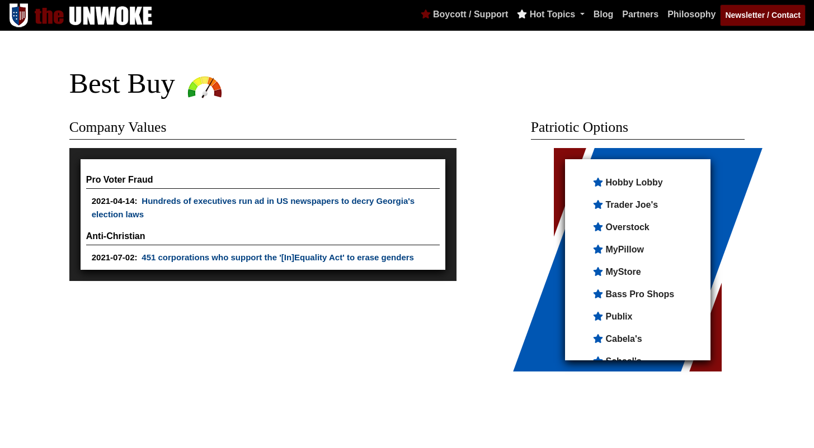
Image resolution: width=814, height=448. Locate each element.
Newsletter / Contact (763, 15)
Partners (640, 14)
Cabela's (623, 339)
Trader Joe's (631, 204)
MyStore (623, 272)
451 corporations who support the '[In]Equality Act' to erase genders (278, 257)
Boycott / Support (465, 14)
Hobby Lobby (633, 182)
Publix (618, 316)
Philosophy (691, 14)
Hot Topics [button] (547, 14)
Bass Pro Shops (639, 294)
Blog (604, 14)
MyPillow (624, 249)
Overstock (627, 227)
